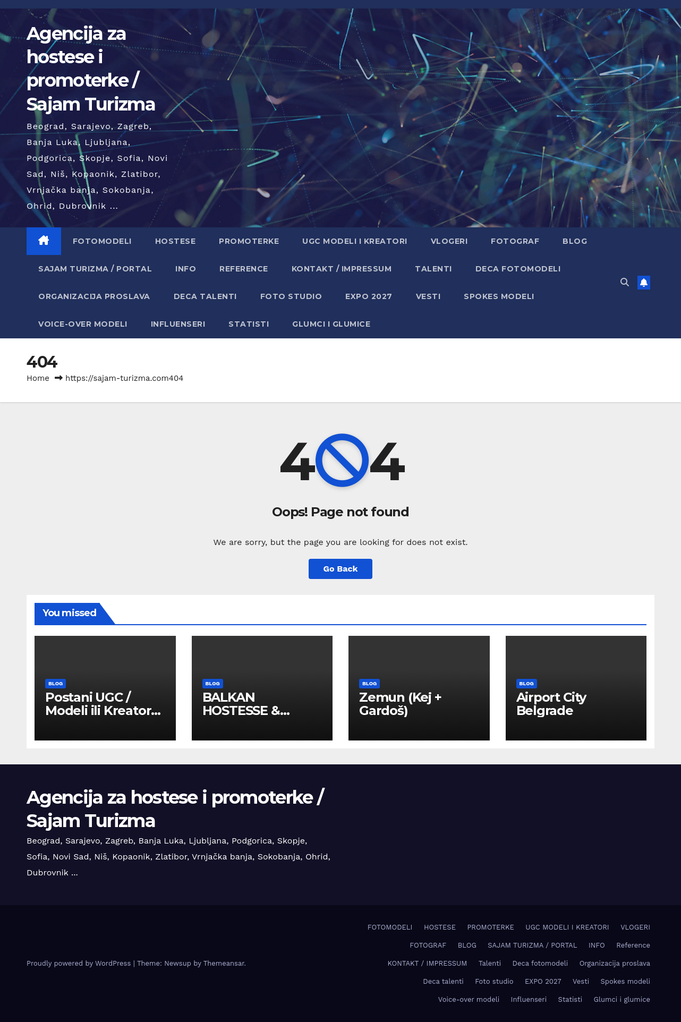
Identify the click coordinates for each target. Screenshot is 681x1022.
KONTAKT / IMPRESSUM (342, 269)
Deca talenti (205, 296)
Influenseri (178, 324)
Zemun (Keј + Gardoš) (400, 703)
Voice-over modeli (82, 324)
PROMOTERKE (249, 241)
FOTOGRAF (515, 241)
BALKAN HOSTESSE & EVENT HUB (241, 710)
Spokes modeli (499, 296)
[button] (624, 282)
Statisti (248, 324)
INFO (185, 269)
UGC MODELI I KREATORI (354, 241)
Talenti (433, 269)
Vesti (428, 296)
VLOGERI (449, 241)
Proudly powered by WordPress (80, 963)
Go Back (341, 569)
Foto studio (291, 296)
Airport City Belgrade (551, 703)
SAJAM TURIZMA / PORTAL (95, 269)
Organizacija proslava (94, 296)
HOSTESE (175, 241)
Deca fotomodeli (518, 269)
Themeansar (223, 963)
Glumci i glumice (331, 324)
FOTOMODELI (102, 241)
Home (38, 378)
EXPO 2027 (369, 296)
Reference (243, 269)
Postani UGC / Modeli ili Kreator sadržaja (98, 710)
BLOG (575, 241)
